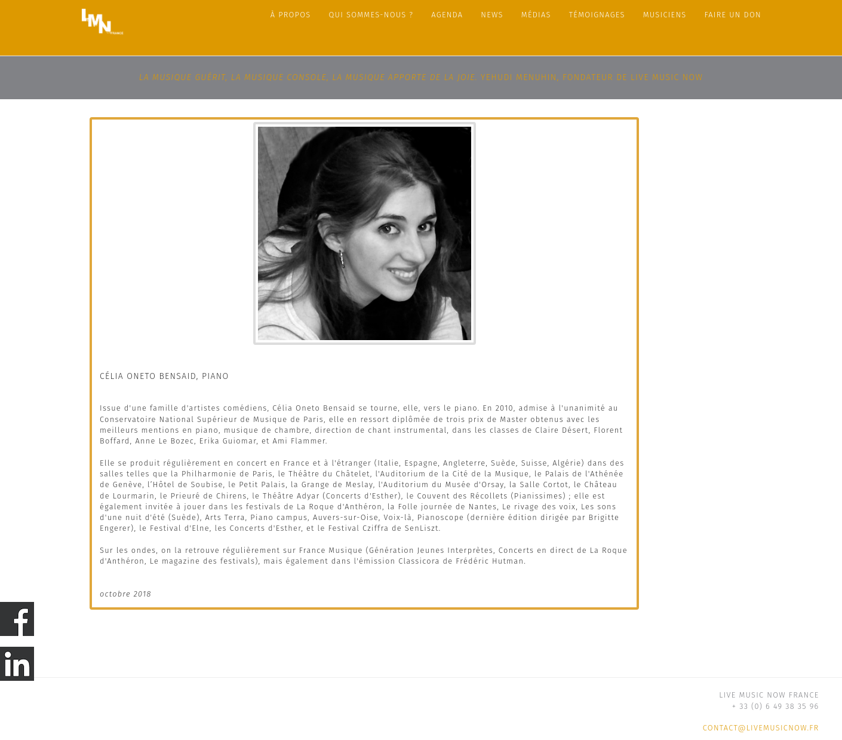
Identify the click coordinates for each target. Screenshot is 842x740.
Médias (536, 14)
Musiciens (665, 14)
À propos (291, 14)
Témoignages (597, 14)
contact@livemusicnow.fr (761, 727)
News (492, 14)
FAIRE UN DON (733, 14)
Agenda (447, 14)
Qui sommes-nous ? (371, 14)
